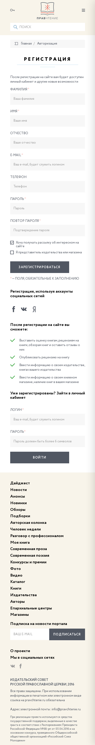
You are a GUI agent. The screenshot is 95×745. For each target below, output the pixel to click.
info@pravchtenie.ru (66, 709)
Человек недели (25, 529)
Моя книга (20, 542)
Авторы (17, 602)
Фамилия (19, 89)
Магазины (19, 615)
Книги (15, 588)
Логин (17, 410)
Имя (14, 111)
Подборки (20, 516)
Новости (18, 490)
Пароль (18, 199)
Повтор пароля (25, 221)
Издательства (23, 595)
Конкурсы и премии (28, 562)
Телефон (18, 177)
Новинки (18, 503)
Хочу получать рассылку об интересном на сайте (44, 244)
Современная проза (28, 549)
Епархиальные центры (31, 608)
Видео (16, 575)
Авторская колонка (28, 523)
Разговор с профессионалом (36, 536)
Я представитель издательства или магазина (46, 252)
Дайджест (20, 483)
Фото (15, 569)
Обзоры (17, 510)
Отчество (19, 133)
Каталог (17, 582)
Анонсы (17, 496)
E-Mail (16, 155)
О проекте (20, 651)
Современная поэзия (29, 556)
